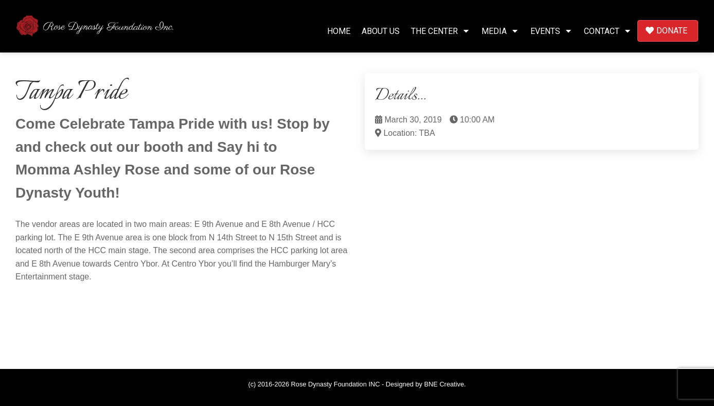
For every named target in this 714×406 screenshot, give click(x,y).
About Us (381, 31)
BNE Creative (444, 384)
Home (338, 31)
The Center (440, 31)
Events (551, 31)
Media (500, 31)
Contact (608, 31)
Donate (666, 31)
